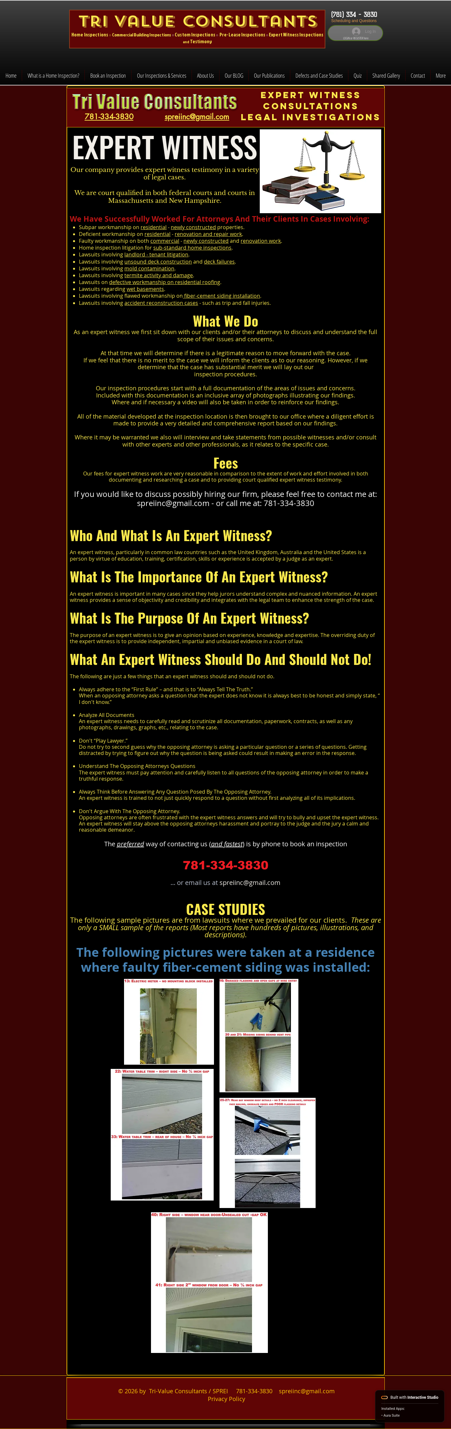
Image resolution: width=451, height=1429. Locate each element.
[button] (162, 75)
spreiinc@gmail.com (173, 503)
